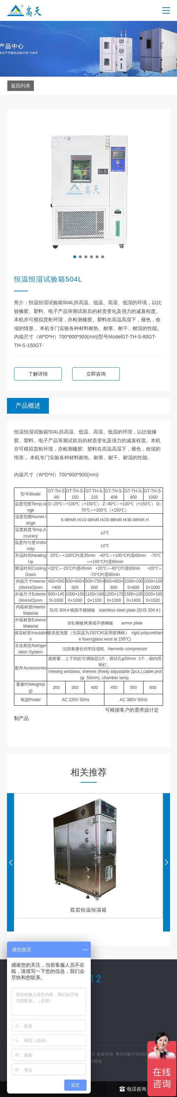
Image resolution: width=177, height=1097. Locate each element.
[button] (74, 256)
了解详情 (38, 374)
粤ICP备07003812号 (135, 1054)
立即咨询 (96, 374)
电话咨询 (132, 1089)
